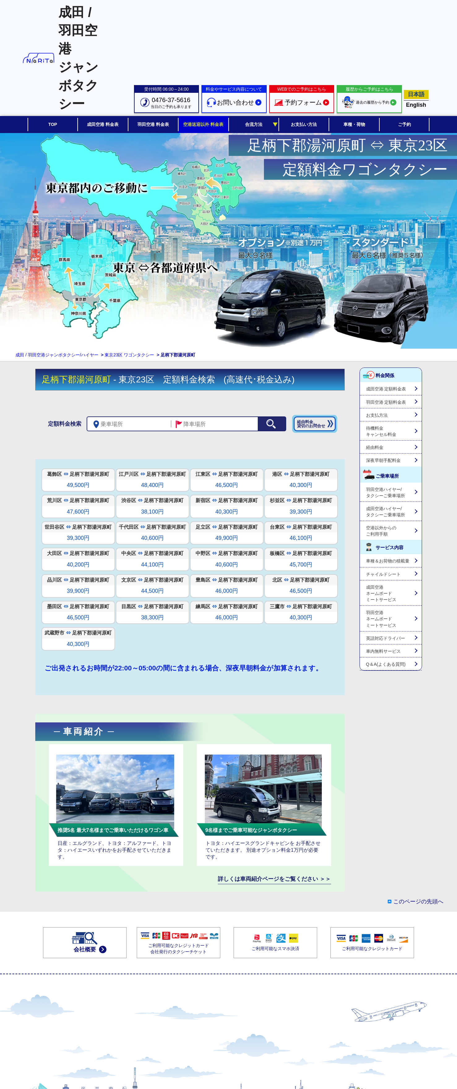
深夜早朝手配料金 (383, 460)
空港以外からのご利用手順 (381, 530)
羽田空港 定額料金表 (386, 402)
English (416, 105)
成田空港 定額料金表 (386, 388)
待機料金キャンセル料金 (381, 431)
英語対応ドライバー (385, 638)
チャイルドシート (383, 574)
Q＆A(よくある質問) (386, 664)
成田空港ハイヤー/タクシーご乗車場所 (385, 511)
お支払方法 (377, 415)
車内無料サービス (383, 651)
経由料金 (374, 447)
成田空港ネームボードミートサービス (381, 593)
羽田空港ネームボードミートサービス (381, 618)
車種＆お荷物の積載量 (387, 560)
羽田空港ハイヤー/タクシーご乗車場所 (385, 492)
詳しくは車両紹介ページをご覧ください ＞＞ (274, 879)
